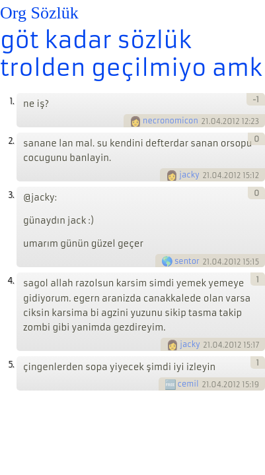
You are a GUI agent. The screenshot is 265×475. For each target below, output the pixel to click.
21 (205, 121)
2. (11, 140)
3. (11, 195)
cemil (188, 384)
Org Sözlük (39, 12)
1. (11, 101)
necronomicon (170, 120)
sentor (187, 261)
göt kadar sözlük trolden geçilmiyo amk (131, 54)
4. (10, 280)
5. (11, 364)
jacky (189, 174)
